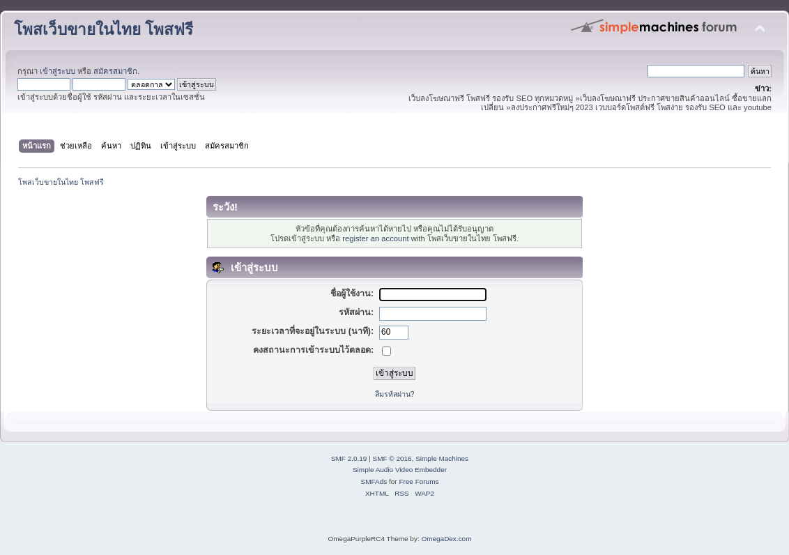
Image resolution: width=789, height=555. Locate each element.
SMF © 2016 (392, 458)
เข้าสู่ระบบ (57, 71)
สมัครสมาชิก (115, 71)
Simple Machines (441, 458)
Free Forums (418, 481)
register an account (375, 238)
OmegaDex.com (446, 538)
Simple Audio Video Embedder (400, 469)
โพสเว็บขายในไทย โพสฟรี (103, 29)
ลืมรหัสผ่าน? (395, 394)
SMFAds (374, 481)
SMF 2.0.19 (349, 458)
